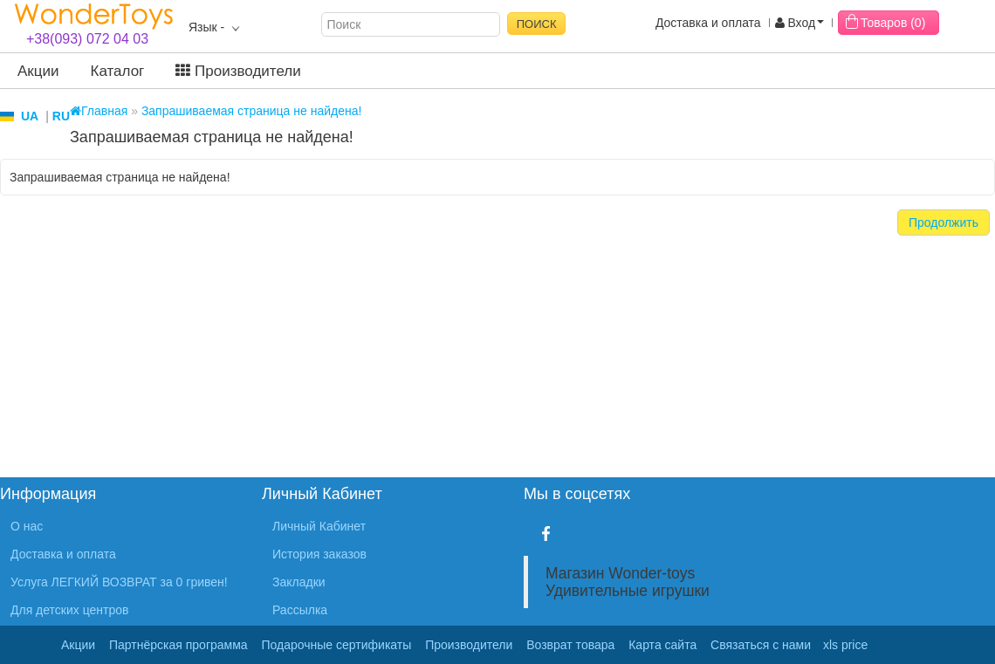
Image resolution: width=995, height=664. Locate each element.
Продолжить (943, 222)
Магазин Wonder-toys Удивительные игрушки (628, 582)
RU (61, 116)
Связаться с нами (760, 645)
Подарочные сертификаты (337, 645)
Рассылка (299, 610)
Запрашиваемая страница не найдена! (251, 111)
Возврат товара (570, 645)
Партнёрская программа (178, 645)
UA (29, 116)
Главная (98, 111)
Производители (237, 71)
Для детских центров (69, 610)
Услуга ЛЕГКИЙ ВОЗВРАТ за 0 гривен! (119, 582)
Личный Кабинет (319, 526)
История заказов (319, 554)
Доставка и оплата (708, 23)
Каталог (118, 71)
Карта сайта (662, 645)
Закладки (299, 582)
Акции (38, 71)
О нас (26, 526)
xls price (845, 645)
